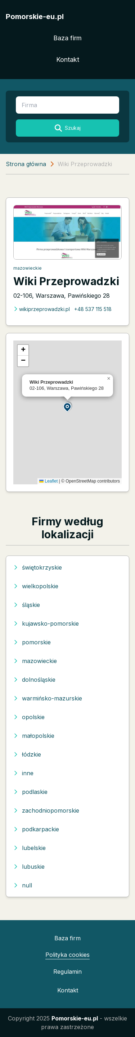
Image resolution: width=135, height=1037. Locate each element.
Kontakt (67, 59)
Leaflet (48, 481)
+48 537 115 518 (93, 309)
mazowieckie (27, 268)
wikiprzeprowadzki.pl (41, 309)
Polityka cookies (67, 954)
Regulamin (67, 971)
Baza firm (67, 38)
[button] (67, 406)
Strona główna (26, 164)
